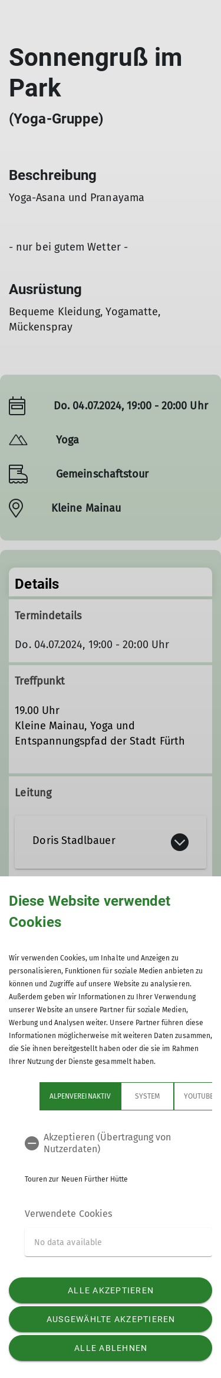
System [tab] (147, 1096)
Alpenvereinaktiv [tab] (80, 1096)
